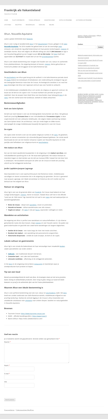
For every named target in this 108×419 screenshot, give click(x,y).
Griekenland (82, 99)
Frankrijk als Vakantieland (22, 10)
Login (80, 88)
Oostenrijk (98, 100)
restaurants (38, 264)
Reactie (7, 342)
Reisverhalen (30, 25)
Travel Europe (88, 103)
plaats (8, 80)
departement (42, 44)
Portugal (81, 102)
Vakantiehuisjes (49, 20)
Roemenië (87, 102)
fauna (37, 210)
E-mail (7, 374)
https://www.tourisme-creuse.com (33, 314)
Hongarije (90, 99)
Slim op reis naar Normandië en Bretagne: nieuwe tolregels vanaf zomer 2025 (90, 73)
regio (65, 44)
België (80, 96)
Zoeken (80, 44)
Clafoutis (11, 254)
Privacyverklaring (9, 410)
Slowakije (95, 102)
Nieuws (51, 25)
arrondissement (47, 57)
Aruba (101, 94)
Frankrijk (38, 192)
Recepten (18, 25)
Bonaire (85, 96)
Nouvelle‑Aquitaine (11, 46)
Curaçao (98, 96)
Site (5, 382)
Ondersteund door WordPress (25, 410)
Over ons (42, 25)
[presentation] (20, 393)
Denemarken (82, 97)
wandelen (33, 205)
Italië (96, 99)
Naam (7, 365)
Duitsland (90, 97)
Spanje (101, 102)
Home (6, 20)
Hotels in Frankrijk (65, 20)
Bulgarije (91, 96)
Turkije (80, 103)
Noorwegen (90, 100)
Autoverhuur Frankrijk (84, 20)
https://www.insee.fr (39, 316)
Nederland (81, 100)
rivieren (63, 49)
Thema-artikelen (34, 20)
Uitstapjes (7, 25)
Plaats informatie (18, 20)
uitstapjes (28, 300)
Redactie (30, 39)
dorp (31, 44)
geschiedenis (11, 77)
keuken (62, 246)
